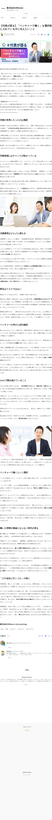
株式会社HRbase (15, 8)
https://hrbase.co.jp (10, 10)
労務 (7, 629)
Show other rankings (27, 774)
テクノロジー (21, 629)
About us (13, 17)
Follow (26, 13)
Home (2, 17)
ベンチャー (13, 629)
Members (24, 17)
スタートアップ (30, 629)
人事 (2, 629)
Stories (35, 17)
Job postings (47, 17)
